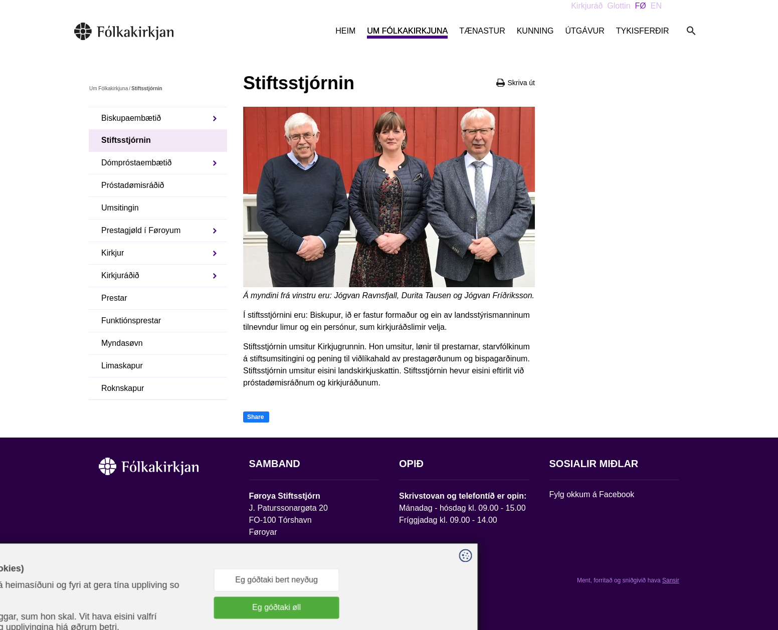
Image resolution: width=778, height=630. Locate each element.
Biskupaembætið (131, 118)
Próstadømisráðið (132, 185)
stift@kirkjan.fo (275, 563)
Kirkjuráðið (120, 275)
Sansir (670, 580)
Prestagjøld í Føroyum (140, 230)
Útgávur (584, 31)
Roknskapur (122, 388)
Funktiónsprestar (131, 320)
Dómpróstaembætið (136, 162)
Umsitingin (120, 207)
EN (656, 6)
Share (255, 417)
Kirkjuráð (587, 6)
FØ (640, 6)
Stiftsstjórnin (126, 140)
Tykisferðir (642, 31)
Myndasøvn (122, 343)
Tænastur (482, 31)
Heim (345, 31)
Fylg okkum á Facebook (592, 494)
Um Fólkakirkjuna (407, 31)
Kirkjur (112, 253)
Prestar (114, 298)
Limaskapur (122, 365)
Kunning (535, 31)
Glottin (618, 6)
